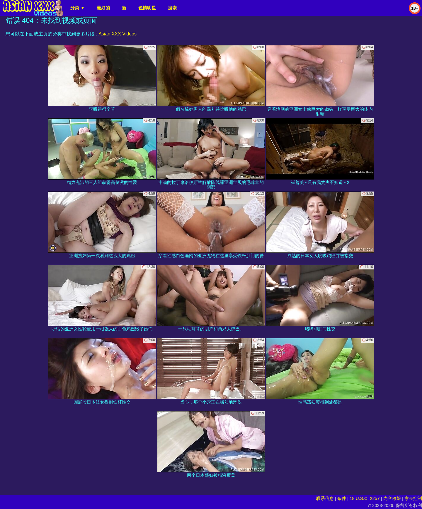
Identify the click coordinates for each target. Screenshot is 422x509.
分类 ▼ (77, 7)
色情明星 (147, 7)
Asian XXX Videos (117, 33)
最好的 (103, 7)
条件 (341, 498)
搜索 (172, 7)
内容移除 (392, 498)
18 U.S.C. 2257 (365, 498)
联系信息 (325, 498)
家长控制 (413, 498)
